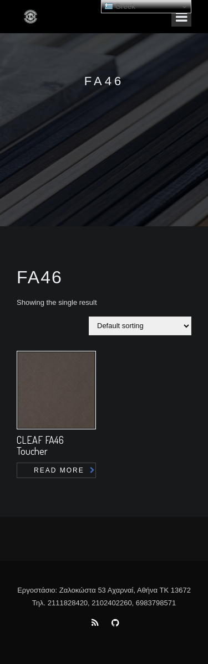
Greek (119, 6)
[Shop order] (140, 326)
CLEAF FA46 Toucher (40, 445)
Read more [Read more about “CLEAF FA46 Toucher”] (59, 470)
